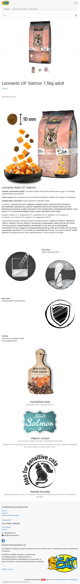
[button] (6, 49)
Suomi (10, 569)
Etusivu (4, 511)
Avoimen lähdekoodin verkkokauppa (64, 579)
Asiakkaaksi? (6, 520)
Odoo (43, 579)
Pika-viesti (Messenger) (10, 515)
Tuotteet (7, 9)
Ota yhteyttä (6, 527)
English (4, 569)
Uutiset (4, 529)
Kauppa (4, 513)
